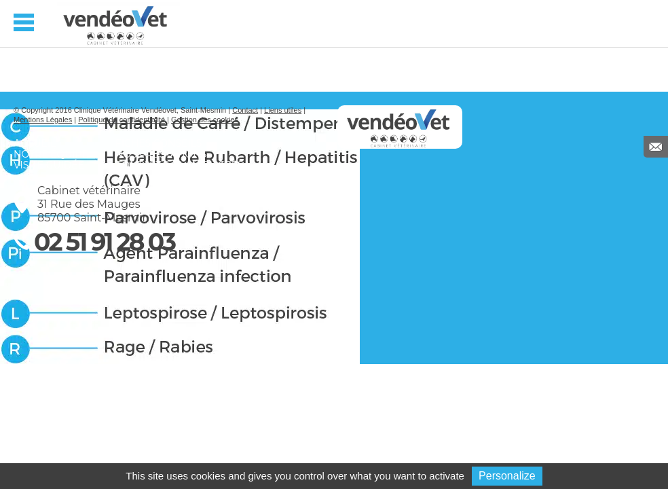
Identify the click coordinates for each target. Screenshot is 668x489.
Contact (245, 110)
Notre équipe (51, 154)
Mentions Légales (43, 119)
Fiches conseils (158, 143)
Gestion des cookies (204, 119)
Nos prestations (160, 154)
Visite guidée (49, 165)
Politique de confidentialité (121, 119)
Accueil (35, 143)
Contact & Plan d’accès (179, 165)
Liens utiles (282, 110)
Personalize (507, 476)
